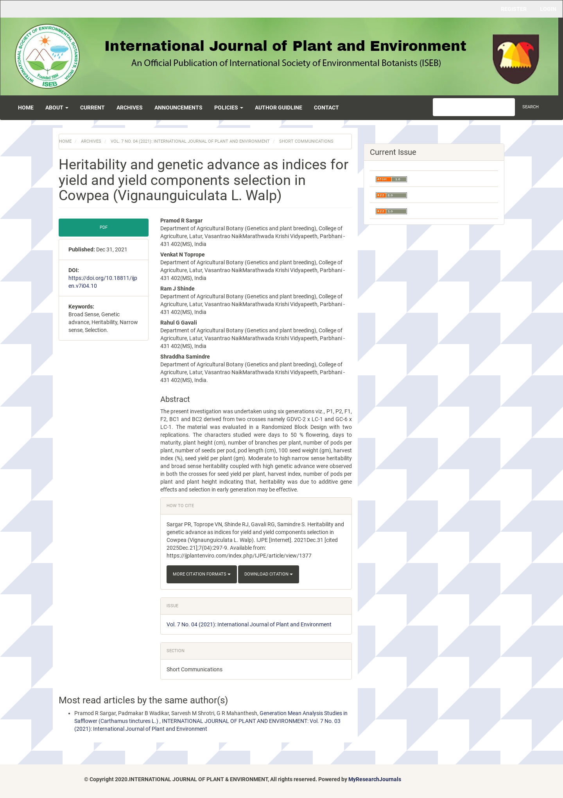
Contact (326, 107)
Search (530, 106)
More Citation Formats (202, 574)
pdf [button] (104, 227)
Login (548, 9)
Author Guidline (278, 107)
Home (26, 107)
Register (514, 9)
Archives (130, 107)
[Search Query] (474, 107)
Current (92, 107)
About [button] (56, 107)
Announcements (178, 107)
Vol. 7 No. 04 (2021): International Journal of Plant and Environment (190, 141)
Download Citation (268, 574)
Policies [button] (228, 107)
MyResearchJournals (374, 779)
